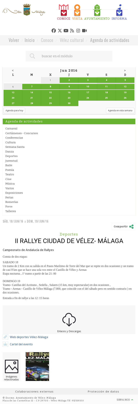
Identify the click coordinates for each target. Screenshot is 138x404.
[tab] (63, 12)
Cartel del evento (21, 344)
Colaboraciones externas (34, 391)
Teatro (9, 174)
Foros (8, 206)
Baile (8, 165)
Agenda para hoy (14, 110)
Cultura (10, 142)
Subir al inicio (125, 399)
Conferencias (14, 137)
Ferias (9, 197)
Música (10, 183)
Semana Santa (15, 147)
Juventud (11, 160)
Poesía (9, 170)
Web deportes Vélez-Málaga (29, 337)
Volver (14, 40)
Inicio (30, 40)
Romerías (11, 202)
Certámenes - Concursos (21, 133)
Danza (9, 151)
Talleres (10, 211)
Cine (8, 179)
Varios (9, 188)
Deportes (11, 156)
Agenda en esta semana (120, 110)
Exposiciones (14, 192)
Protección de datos (103, 391)
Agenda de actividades (110, 40)
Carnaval (11, 128)
